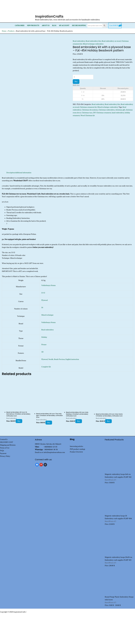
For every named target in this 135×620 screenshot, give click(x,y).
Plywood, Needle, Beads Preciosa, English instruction (60, 359)
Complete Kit (46, 367)
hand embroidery (118, 113)
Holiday (44, 337)
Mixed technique (47, 315)
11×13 (43, 293)
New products (33, 25)
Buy (76, 81)
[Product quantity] (83, 77)
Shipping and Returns (8, 445)
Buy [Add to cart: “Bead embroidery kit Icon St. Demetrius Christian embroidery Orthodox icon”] (19, 421)
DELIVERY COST (6, 442)
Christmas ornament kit (88, 107)
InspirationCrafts (49, 16)
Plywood (44, 300)
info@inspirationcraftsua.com (54, 452)
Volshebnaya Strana (48, 285)
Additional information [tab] (23, 173)
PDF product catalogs (77, 449)
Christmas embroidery (107, 110)
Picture (43, 345)
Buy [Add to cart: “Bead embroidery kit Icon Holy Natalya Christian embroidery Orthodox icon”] (78, 421)
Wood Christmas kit (87, 115)
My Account (64, 25)
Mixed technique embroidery (93, 44)
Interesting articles (76, 446)
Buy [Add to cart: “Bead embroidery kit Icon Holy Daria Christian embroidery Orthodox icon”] (108, 421)
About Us (45, 25)
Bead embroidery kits (93, 41)
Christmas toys (87, 113)
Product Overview (76, 452)
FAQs (2, 451)
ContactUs (4, 439)
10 (42, 308)
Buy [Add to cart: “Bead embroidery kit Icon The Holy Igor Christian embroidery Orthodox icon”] (48, 423)
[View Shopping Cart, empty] (115, 25)
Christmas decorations (90, 110)
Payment (3, 453)
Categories (19, 25)
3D (42, 352)
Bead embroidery (79, 41)
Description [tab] (10, 173)
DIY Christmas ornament (102, 113)
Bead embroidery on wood (111, 41)
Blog (54, 25)
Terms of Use (4, 448)
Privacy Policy (5, 456)
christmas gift (120, 110)
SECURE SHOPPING (79, 25)
